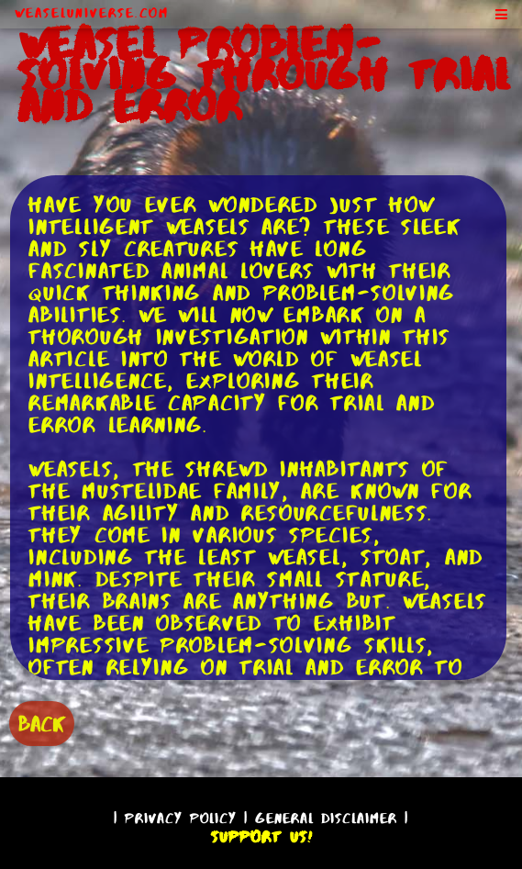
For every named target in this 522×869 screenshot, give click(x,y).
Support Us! (261, 837)
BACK (41, 723)
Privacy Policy (181, 818)
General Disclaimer (326, 818)
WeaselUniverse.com (92, 13)
